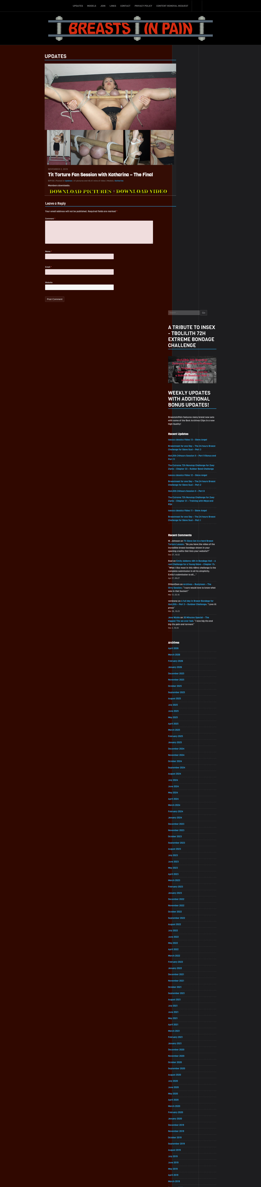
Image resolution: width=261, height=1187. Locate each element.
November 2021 (185, 731)
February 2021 (184, 788)
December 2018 (185, 953)
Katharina (110, 180)
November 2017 (185, 1035)
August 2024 (183, 522)
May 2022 (182, 693)
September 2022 (185, 667)
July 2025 (182, 452)
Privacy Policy (143, 5)
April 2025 (182, 471)
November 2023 (185, 579)
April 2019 (182, 927)
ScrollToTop (130, 1165)
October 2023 (184, 585)
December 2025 (185, 420)
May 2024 (182, 541)
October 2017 (184, 1041)
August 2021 (183, 750)
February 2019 (184, 940)
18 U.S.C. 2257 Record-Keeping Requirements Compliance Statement (143, 1181)
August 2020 (183, 826)
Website (39, 284)
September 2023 (185, 591)
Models (91, 5)
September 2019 (185, 896)
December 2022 (185, 648)
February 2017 (184, 1092)
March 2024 (183, 553)
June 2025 (182, 458)
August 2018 (183, 978)
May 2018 (182, 997)
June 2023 (182, 610)
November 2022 (185, 655)
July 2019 (182, 908)
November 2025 (185, 427)
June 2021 (182, 763)
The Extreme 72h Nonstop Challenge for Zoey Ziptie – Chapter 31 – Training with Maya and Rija (200, 246)
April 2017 (182, 1079)
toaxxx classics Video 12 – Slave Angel (197, 219)
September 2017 (185, 1048)
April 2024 (182, 547)
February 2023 (184, 636)
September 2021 (185, 744)
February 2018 (184, 1016)
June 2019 (182, 915)
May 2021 (182, 769)
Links (113, 5)
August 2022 (183, 674)
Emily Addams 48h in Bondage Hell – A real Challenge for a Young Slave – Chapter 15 (200, 310)
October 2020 (184, 813)
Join (102, 5)
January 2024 (184, 566)
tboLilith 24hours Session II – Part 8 (195, 236)
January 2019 (184, 946)
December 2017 (185, 1029)
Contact (125, 5)
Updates (78, 5)
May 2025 (182, 465)
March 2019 (183, 934)
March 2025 (183, 477)
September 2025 (185, 439)
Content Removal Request (172, 5)
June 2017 (182, 1067)
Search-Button (197, 5)
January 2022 (184, 718)
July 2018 (182, 984)
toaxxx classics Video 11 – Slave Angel (197, 255)
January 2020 (184, 870)
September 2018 (185, 972)
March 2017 (183, 1086)
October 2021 (184, 737)
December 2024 (185, 496)
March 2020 (183, 858)
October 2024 (184, 509)
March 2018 (183, 1010)
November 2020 (185, 807)
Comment (41, 219)
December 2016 (185, 1105)
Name (39, 253)
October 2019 (184, 889)
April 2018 (182, 1003)
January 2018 (184, 1022)
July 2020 (182, 832)
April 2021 (182, 775)
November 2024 (185, 503)
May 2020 (182, 845)
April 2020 (182, 851)
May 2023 (182, 617)
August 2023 (183, 598)
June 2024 (182, 534)
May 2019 (182, 921)
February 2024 (184, 560)
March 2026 (183, 401)
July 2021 (182, 756)
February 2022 (184, 712)
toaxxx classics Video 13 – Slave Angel (197, 184)
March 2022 (183, 705)
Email (39, 269)
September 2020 (185, 820)
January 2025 (184, 490)
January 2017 (184, 1098)
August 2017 (183, 1054)
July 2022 (182, 680)
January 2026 (184, 414)
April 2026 (182, 395)
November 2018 (185, 959)
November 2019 (185, 883)
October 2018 (184, 965)
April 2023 (182, 623)
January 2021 (184, 794)
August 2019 (183, 902)
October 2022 (184, 661)
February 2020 (184, 864)
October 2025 (184, 433)
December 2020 (185, 801)
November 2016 (185, 1111)
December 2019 (185, 877)
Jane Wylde (183, 364)
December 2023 (185, 572)
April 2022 (182, 699)
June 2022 (182, 686)
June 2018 (182, 991)
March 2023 (183, 629)
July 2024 (182, 528)
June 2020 (182, 839)
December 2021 (185, 725)
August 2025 (183, 446)
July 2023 (182, 604)
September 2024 (185, 515)
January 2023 (184, 642)
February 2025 (184, 484)
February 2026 (184, 408)
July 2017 (182, 1060)
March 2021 (183, 782)
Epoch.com (209, 1148)
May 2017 (182, 1073)
